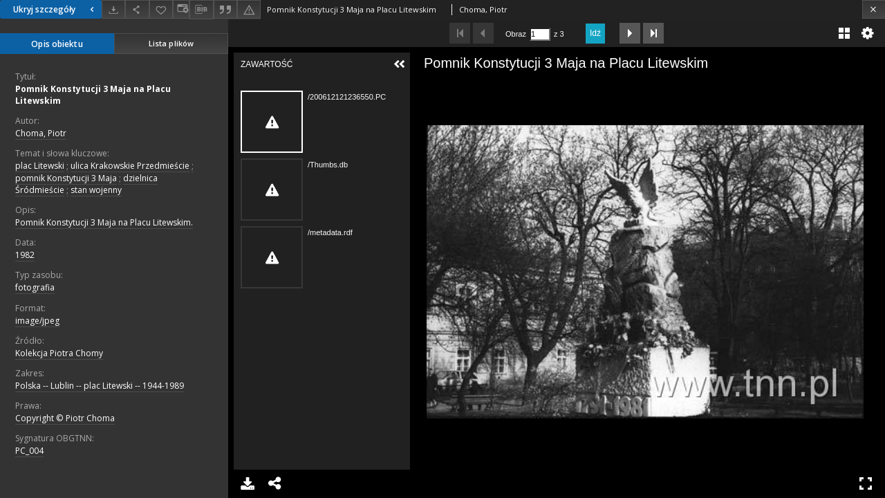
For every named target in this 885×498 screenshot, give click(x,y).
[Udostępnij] (137, 9)
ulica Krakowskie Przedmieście (130, 166)
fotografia (35, 287)
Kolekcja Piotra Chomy (59, 353)
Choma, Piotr (40, 133)
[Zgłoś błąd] (249, 9)
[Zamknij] (873, 9)
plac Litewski (39, 166)
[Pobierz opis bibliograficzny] (201, 9)
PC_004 (29, 450)
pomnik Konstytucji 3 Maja (66, 178)
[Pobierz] (113, 9)
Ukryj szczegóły (55, 9)
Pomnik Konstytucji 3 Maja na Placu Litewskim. (104, 222)
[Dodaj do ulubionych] (161, 9)
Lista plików (171, 43)
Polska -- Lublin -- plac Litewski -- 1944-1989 (99, 385)
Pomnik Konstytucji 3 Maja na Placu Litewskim (93, 95)
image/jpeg (37, 320)
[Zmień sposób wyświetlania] (181, 9)
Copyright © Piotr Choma (65, 418)
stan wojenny (96, 190)
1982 (25, 255)
